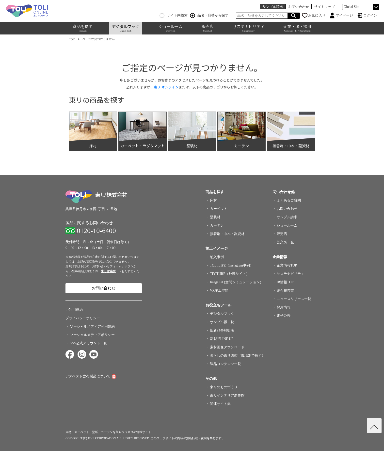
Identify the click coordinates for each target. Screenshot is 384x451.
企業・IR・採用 (297, 28)
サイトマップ (324, 7)
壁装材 (215, 217)
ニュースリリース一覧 (294, 299)
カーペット (218, 209)
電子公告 (283, 315)
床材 (213, 200)
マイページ (344, 15)
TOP (72, 39)
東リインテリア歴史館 (227, 395)
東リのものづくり (224, 387)
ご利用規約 (74, 310)
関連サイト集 (220, 404)
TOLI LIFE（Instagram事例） (232, 265)
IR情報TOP (285, 282)
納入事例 (217, 257)
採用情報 (283, 307)
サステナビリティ (248, 28)
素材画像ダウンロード (227, 347)
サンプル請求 (272, 7)
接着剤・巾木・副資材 (227, 234)
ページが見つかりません (98, 39)
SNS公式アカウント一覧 (88, 343)
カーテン (217, 225)
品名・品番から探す (209, 15)
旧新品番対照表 (222, 330)
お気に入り (316, 15)
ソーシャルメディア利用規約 (92, 326)
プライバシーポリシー (82, 318)
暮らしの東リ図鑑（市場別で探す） (237, 355)
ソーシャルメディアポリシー (92, 335)
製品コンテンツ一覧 (225, 364)
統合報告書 (285, 290)
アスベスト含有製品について (87, 376)
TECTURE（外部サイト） (230, 274)
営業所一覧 (285, 242)
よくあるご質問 (289, 200)
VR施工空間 (219, 290)
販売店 (207, 28)
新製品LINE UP (221, 339)
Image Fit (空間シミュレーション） (236, 282)
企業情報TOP (287, 265)
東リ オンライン (166, 86)
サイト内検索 (174, 15)
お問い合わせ (298, 7)
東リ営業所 (108, 271)
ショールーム (170, 28)
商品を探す (83, 28)
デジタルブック (125, 28)
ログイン (370, 15)
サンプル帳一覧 (222, 322)
